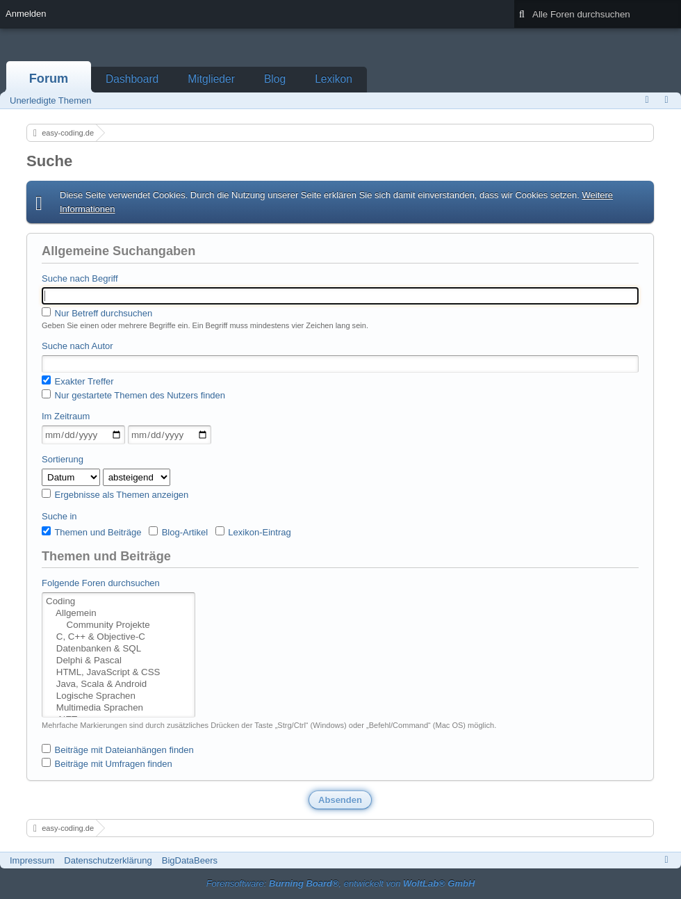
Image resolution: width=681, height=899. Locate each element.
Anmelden (26, 13)
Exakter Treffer (78, 381)
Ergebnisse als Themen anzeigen (115, 494)
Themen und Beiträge (91, 531)
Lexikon (333, 79)
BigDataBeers (190, 860)
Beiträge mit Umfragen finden (107, 763)
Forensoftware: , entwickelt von (340, 883)
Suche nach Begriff (80, 278)
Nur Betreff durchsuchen (97, 312)
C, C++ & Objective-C (118, 637)
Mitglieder (211, 79)
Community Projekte (118, 625)
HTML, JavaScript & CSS (118, 673)
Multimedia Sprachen (118, 708)
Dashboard (132, 79)
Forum (49, 79)
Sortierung (62, 459)
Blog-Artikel (178, 531)
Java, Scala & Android (118, 684)
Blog (275, 79)
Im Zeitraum (66, 416)
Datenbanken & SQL (118, 649)
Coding (118, 602)
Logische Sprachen (118, 696)
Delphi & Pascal (118, 661)
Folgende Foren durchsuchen (101, 583)
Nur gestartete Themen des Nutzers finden (133, 394)
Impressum (32, 860)
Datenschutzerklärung (107, 860)
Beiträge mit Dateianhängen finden (118, 749)
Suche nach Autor (77, 346)
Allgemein (118, 613)
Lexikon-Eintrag (253, 531)
